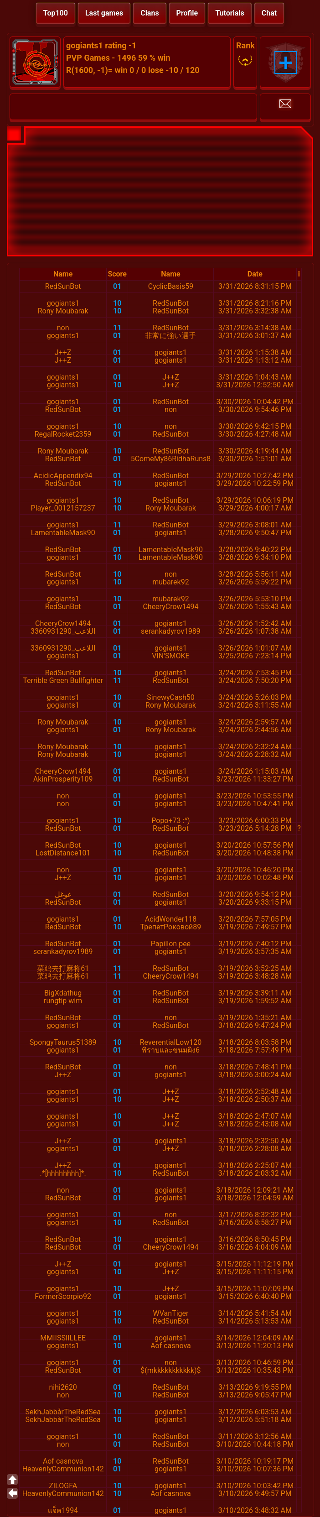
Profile (187, 13)
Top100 (55, 13)
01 (117, 286)
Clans (149, 13)
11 (117, 327)
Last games (104, 13)
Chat (269, 13)
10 (117, 303)
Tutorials (229, 13)
